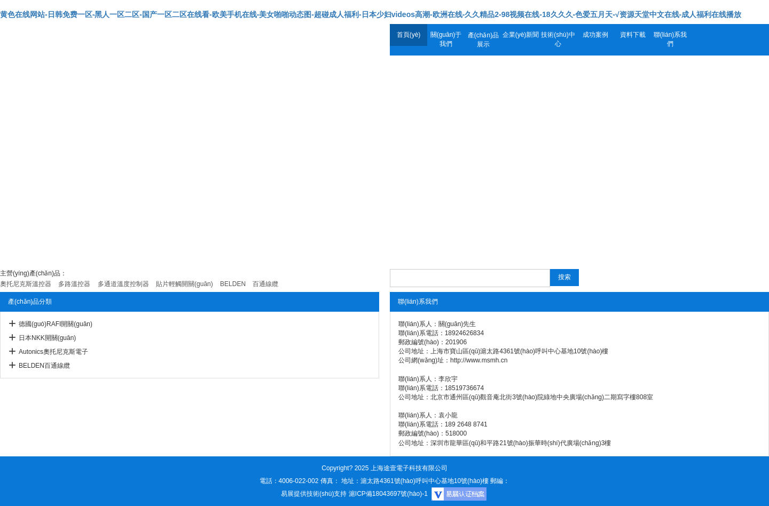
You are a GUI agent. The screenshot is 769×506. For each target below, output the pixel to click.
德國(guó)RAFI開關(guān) (55, 324)
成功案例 (595, 34)
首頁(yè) (409, 34)
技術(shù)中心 (558, 39)
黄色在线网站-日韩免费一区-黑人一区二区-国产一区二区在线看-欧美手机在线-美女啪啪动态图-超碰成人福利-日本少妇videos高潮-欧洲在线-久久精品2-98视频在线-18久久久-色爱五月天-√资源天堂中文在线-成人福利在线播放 (370, 14)
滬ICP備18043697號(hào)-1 (388, 493)
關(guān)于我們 (446, 39)
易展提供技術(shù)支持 (314, 493)
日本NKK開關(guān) (47, 338)
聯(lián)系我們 (670, 39)
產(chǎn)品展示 (483, 39)
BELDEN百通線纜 (44, 365)
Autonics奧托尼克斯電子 (53, 351)
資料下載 (633, 34)
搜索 (564, 277)
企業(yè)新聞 (521, 34)
